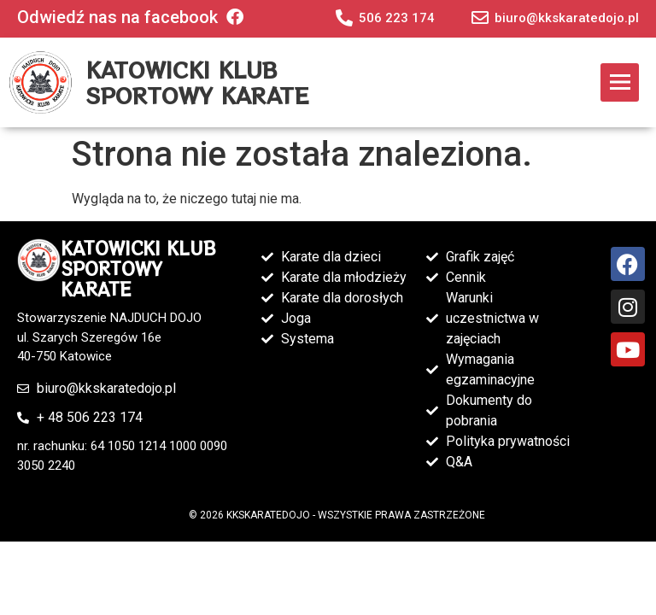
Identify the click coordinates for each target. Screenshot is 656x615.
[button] (619, 82)
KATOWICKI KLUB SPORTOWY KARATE (197, 82)
